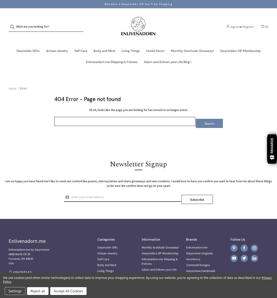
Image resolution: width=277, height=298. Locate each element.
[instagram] (254, 235)
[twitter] (244, 245)
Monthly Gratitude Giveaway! (192, 42)
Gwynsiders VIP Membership (240, 42)
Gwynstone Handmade (200, 258)
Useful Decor (155, 42)
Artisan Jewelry (57, 42)
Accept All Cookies (68, 291)
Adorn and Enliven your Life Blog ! (167, 53)
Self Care (80, 42)
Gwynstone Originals (199, 240)
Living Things (131, 42)
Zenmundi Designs (198, 252)
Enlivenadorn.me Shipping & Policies (111, 53)
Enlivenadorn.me (197, 235)
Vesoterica (193, 246)
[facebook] (244, 235)
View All (191, 264)
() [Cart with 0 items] (264, 22)
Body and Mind (104, 42)
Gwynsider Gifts (28, 42)
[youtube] (234, 245)
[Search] (13, 22)
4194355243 (22, 260)
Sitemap (147, 267)
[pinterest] (234, 235)
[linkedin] (254, 245)
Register (248, 22)
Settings (15, 291)
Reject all (38, 291)
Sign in (234, 22)
